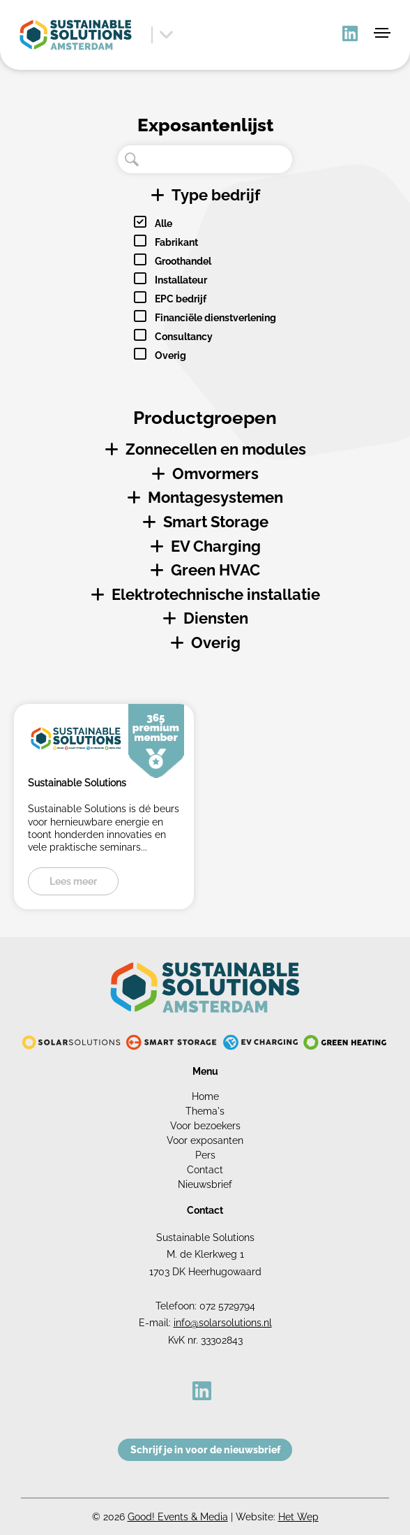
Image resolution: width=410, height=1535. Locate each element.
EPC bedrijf (180, 298)
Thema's (205, 1111)
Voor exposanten (205, 1140)
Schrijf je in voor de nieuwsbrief (205, 1449)
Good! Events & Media (178, 1516)
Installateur (181, 280)
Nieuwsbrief (205, 1184)
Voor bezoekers (205, 1125)
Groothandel (183, 261)
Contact (205, 1169)
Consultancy (184, 336)
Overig (170, 355)
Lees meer (73, 881)
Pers (205, 1155)
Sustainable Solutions (77, 782)
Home (205, 1096)
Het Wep (298, 1516)
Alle (163, 223)
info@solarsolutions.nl (223, 1322)
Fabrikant (176, 242)
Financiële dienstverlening (215, 317)
